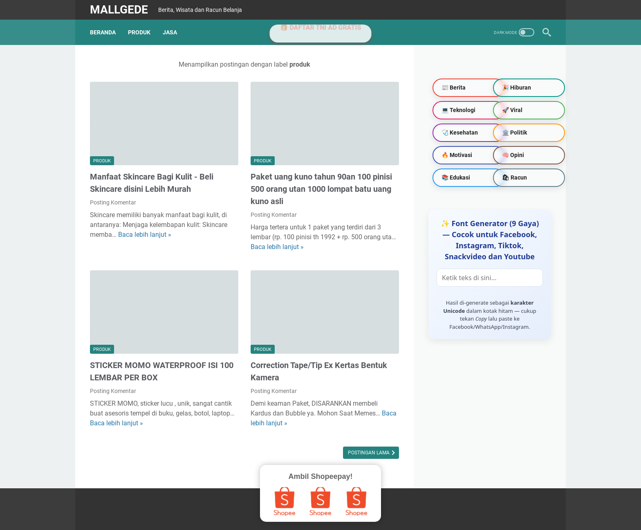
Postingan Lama (369, 453)
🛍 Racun (514, 177)
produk (102, 161)
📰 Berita (454, 87)
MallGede (119, 9)
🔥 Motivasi (457, 155)
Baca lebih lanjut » (144, 234)
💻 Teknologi (458, 110)
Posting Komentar (113, 202)
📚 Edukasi (456, 177)
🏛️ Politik (514, 132)
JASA (170, 32)
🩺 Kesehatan (460, 132)
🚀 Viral (512, 110)
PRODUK (139, 32)
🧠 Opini (513, 155)
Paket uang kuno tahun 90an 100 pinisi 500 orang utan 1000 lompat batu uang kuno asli (321, 189)
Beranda (103, 32)
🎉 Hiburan (516, 87)
